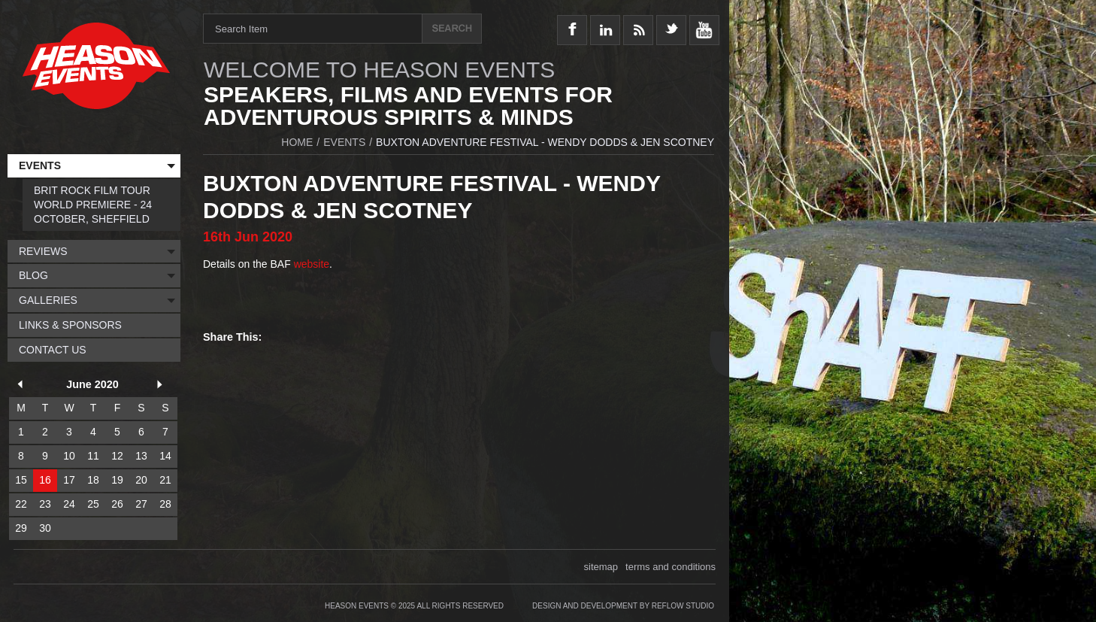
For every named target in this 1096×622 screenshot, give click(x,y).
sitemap (601, 566)
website (311, 264)
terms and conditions (670, 566)
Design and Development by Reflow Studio (623, 606)
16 (45, 480)
